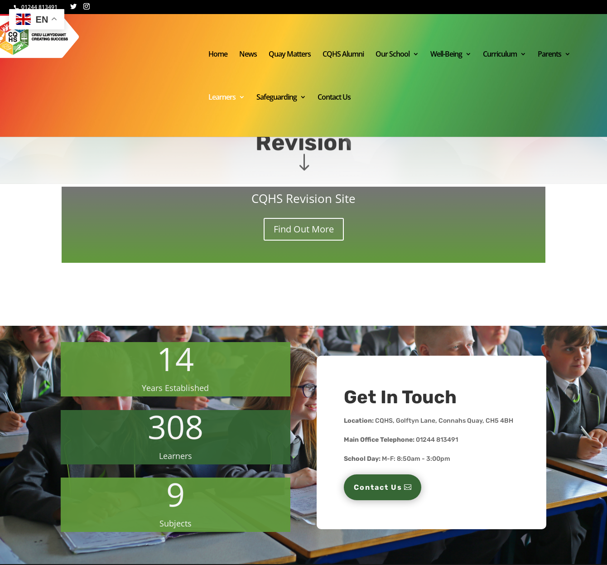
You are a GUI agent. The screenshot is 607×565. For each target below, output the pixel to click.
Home (217, 55)
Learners (222, 98)
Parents (549, 55)
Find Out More (304, 229)
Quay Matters (290, 55)
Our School (392, 55)
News (248, 55)
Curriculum (500, 55)
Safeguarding (276, 98)
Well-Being (446, 55)
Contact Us (334, 98)
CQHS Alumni (343, 55)
